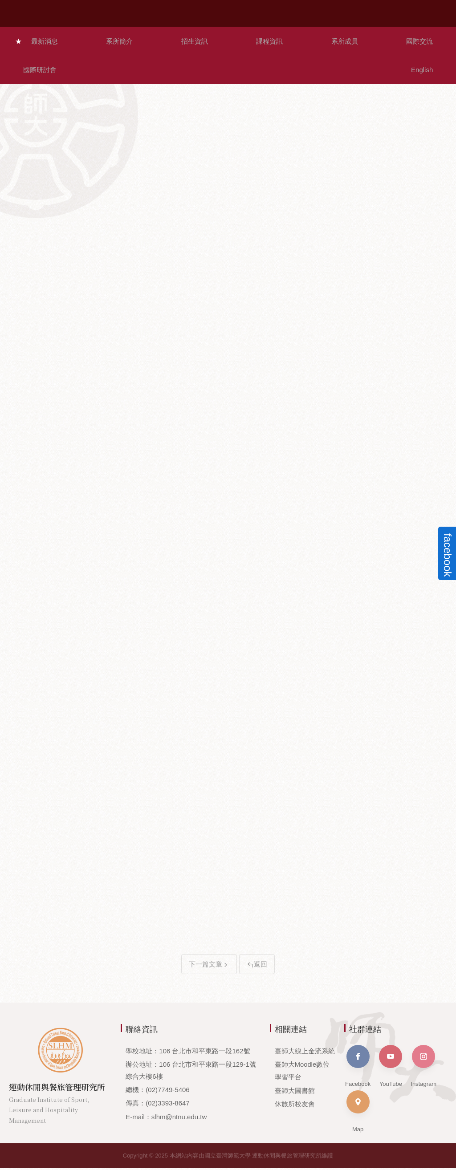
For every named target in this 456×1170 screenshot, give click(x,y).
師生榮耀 (142, 65)
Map (358, 1114)
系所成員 (258, 37)
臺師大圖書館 (295, 1092)
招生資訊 (147, 37)
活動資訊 (404, 65)
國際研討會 (373, 37)
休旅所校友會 (295, 1105)
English (429, 37)
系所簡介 (92, 37)
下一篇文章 (209, 966)
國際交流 (314, 37)
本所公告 (229, 65)
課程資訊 (203, 37)
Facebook (357, 1068)
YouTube (390, 1068)
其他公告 (317, 65)
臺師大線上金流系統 (305, 1053)
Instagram (423, 1068)
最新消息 (36, 37)
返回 (257, 966)
